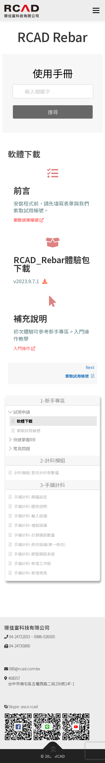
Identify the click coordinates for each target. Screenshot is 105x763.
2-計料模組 (52, 460)
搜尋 (53, 112)
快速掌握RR (24, 439)
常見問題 (21, 448)
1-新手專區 (52, 400)
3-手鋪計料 (52, 484)
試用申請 (21, 412)
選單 (96, 10)
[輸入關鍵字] (53, 91)
